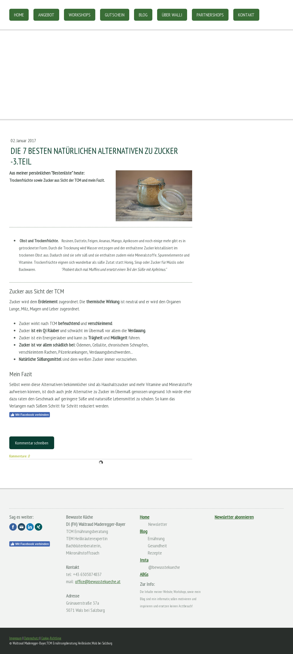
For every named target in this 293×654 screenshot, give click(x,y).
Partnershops (210, 15)
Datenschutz (31, 638)
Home (19, 15)
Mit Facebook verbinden (29, 415)
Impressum (15, 638)
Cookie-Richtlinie (51, 638)
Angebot (46, 15)
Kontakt (246, 15)
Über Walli (172, 15)
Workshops (80, 15)
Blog (143, 15)
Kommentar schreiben (31, 442)
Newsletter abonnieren (234, 517)
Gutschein (114, 15)
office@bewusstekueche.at (97, 581)
